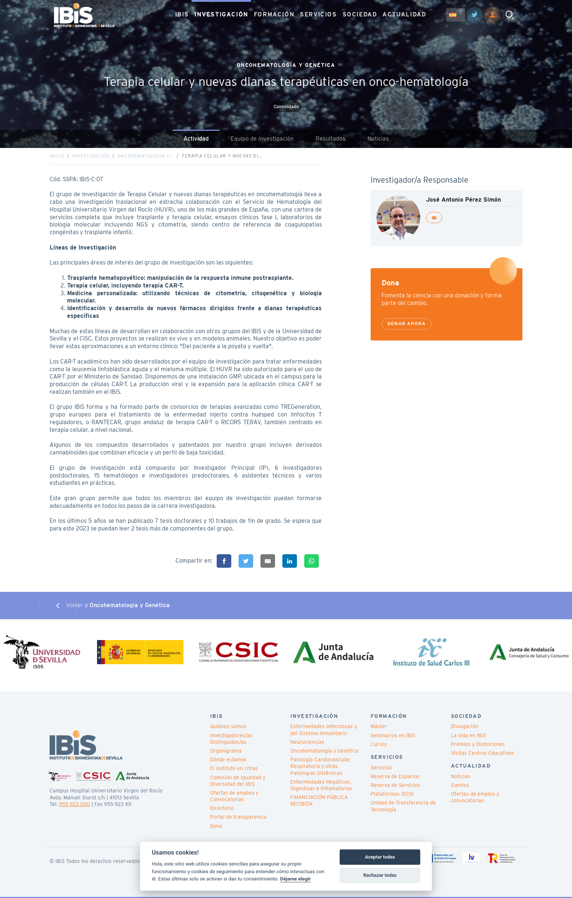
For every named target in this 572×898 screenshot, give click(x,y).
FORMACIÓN (274, 14)
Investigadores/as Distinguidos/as (231, 739)
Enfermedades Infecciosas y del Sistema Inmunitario (323, 730)
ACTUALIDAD (404, 14)
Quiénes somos (228, 727)
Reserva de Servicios (395, 786)
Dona (216, 827)
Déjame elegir (295, 879)
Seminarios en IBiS (393, 736)
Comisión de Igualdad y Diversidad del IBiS (237, 781)
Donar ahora (406, 324)
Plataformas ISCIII (392, 795)
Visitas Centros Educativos (482, 754)
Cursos (379, 745)
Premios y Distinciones (478, 745)
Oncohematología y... (145, 156)
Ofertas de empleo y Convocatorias (234, 797)
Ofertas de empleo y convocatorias (475, 798)
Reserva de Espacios (395, 777)
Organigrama (225, 752)
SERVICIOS (318, 14)
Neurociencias (307, 743)
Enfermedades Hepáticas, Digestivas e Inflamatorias (321, 786)
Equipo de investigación (262, 138)
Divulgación (464, 727)
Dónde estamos (228, 761)
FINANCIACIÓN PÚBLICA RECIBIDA (319, 801)
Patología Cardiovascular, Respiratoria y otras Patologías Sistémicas (320, 767)
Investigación (90, 156)
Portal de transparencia (238, 818)
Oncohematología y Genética (324, 752)
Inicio (57, 156)
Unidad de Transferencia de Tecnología (403, 807)
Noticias (378, 138)
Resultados (330, 138)
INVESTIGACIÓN (221, 14)
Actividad (196, 138)
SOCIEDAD (360, 14)
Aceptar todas (380, 857)
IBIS (182, 14)
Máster (379, 727)
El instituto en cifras (234, 769)
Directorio (222, 809)
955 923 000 (74, 805)
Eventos (460, 786)
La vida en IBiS (468, 736)
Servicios (381, 769)
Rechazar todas (380, 875)
